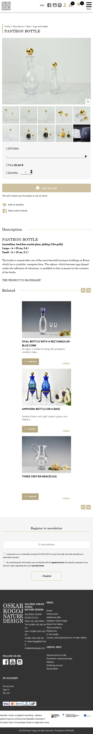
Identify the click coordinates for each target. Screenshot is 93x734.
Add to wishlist (13, 205)
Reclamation (52, 669)
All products (18, 26)
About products (53, 627)
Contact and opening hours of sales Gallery (66, 638)
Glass (28, 26)
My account (8, 686)
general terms (58, 562)
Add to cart (46, 188)
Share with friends (15, 211)
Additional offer (53, 617)
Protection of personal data (59, 659)
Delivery (50, 662)
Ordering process (54, 665)
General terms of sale (56, 655)
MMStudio (69, 730)
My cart (6, 693)
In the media (52, 634)
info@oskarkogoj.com (35, 648)
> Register (46, 576)
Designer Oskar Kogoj (56, 621)
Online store (52, 614)
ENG (42, 5)
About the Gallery (54, 624)
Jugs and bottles (40, 26)
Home (7, 26)
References (51, 631)
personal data (38, 565)
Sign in (6, 690)
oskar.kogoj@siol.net (36, 641)
